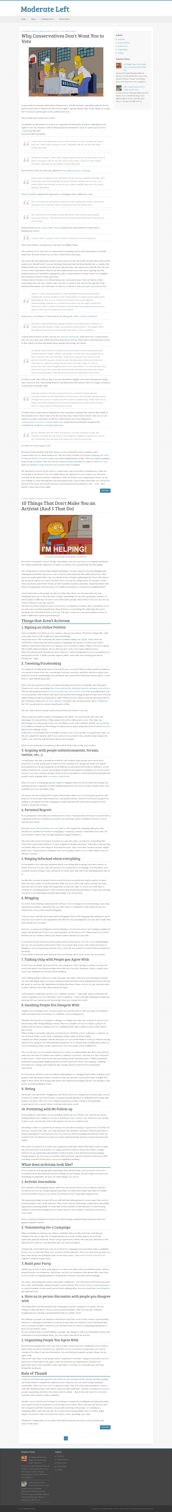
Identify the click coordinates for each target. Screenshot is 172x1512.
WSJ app (29, 704)
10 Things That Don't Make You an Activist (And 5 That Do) (58, 506)
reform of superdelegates (98, 1285)
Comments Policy (47, 19)
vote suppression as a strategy (75, 170)
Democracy (35, 31)
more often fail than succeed (44, 828)
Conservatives (27, 31)
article (57, 1219)
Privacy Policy (64, 19)
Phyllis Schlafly (28, 194)
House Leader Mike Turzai (47, 227)
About (33, 19)
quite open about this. (96, 286)
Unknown (48, 31)
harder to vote (100, 461)
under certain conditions (85, 316)
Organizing (32, 498)
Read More (105, 490)
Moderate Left (29, 1509)
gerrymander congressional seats (41, 464)
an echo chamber (54, 701)
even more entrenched (58, 776)
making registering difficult (72, 461)
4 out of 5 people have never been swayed (67, 691)
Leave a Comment (70, 31)
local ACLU (100, 1255)
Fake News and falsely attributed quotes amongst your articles (80, 688)
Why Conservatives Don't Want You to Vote (62, 38)
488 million (66, 720)
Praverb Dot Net (147, 1509)
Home (23, 19)
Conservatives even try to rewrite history (40, 422)
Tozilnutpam (133, 1509)
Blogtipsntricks (107, 1509)
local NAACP (86, 1255)
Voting (41, 31)
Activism (25, 498)
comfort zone (81, 1118)
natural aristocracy (70, 336)
